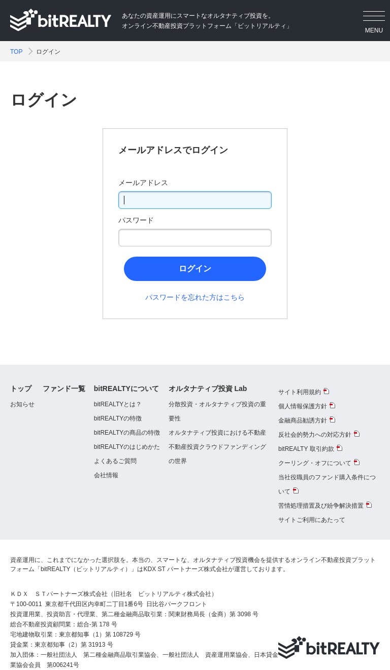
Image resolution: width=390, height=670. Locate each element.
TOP (16, 51)
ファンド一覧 (64, 388)
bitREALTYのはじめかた (127, 446)
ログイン (195, 268)
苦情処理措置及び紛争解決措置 (321, 505)
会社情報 (106, 475)
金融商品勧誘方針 (302, 420)
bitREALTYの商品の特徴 (127, 432)
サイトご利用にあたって (311, 519)
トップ (20, 388)
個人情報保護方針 (302, 406)
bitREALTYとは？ (118, 404)
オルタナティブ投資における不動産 (217, 432)
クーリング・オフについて (314, 463)
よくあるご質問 (115, 461)
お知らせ (22, 404)
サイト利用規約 (299, 392)
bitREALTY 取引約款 (306, 448)
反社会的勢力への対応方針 (314, 434)
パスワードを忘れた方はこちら (195, 297)
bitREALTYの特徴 (118, 418)
